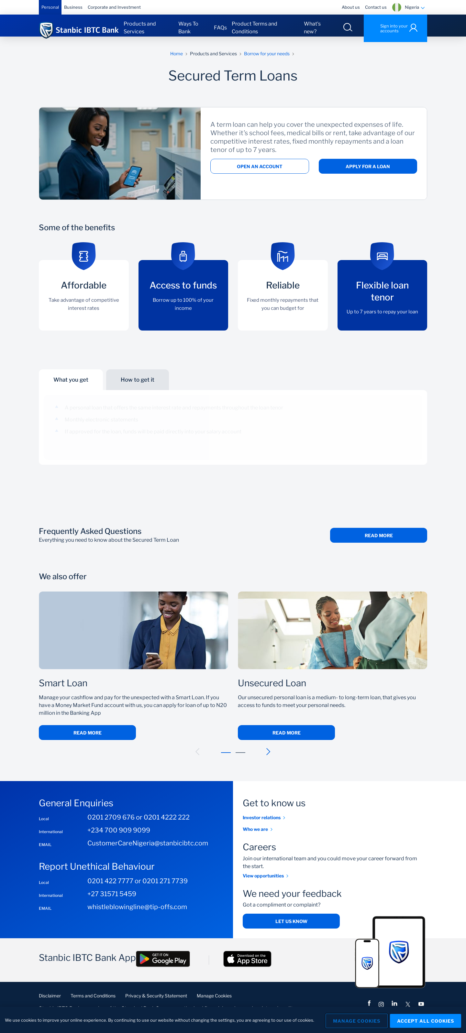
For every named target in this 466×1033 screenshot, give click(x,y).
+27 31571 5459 (111, 899)
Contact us (376, 7)
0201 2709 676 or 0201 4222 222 (138, 823)
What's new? (312, 28)
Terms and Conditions (93, 1001)
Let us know (291, 927)
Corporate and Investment (114, 7)
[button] (198, 757)
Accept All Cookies (425, 1020)
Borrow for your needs (267, 59)
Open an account (260, 172)
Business (73, 7)
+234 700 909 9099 (118, 836)
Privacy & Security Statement (156, 1001)
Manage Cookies (214, 1001)
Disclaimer (50, 1001)
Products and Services (140, 28)
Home (176, 59)
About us (351, 7)
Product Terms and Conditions (254, 28)
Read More (379, 541)
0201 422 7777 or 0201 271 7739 (137, 886)
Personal (50, 7)
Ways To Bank (188, 28)
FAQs (220, 28)
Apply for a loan (368, 172)
